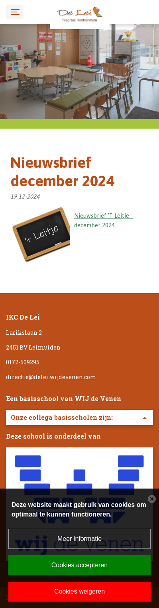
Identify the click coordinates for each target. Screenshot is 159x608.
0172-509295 (22, 362)
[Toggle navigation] (15, 12)
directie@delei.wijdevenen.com (51, 377)
